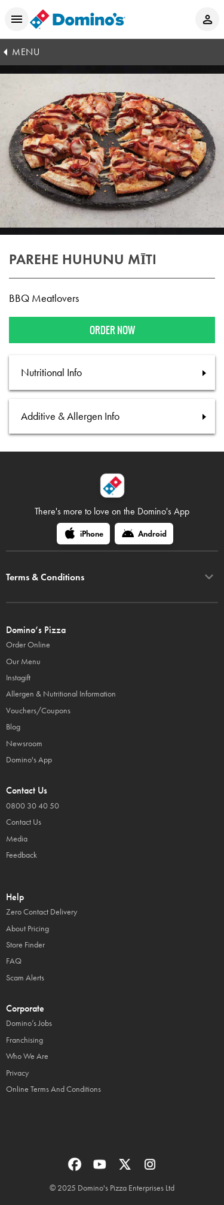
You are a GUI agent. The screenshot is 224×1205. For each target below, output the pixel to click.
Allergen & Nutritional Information (61, 694)
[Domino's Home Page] (78, 19)
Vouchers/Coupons (38, 711)
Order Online (28, 645)
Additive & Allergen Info (70, 416)
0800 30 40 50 (32, 806)
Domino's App (29, 760)
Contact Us (23, 822)
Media (16, 839)
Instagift (18, 678)
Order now (112, 330)
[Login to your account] (207, 19)
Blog (13, 727)
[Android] (144, 533)
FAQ (14, 961)
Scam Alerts (25, 978)
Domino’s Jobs (29, 1023)
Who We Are (27, 1056)
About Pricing (27, 929)
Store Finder (25, 945)
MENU (25, 51)
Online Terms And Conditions (53, 1089)
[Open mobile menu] (17, 19)
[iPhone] (83, 533)
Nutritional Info (51, 372)
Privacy (17, 1073)
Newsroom (24, 743)
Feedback (21, 855)
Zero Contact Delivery (41, 912)
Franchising (24, 1040)
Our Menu (23, 661)
